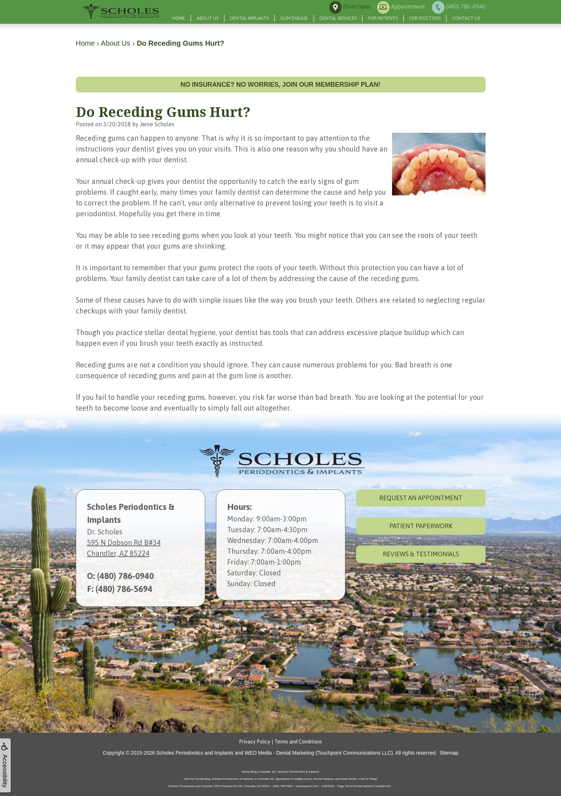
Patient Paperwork (420, 526)
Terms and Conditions (298, 742)
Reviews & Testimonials (421, 554)
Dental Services (338, 18)
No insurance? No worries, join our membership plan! (280, 84)
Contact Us (466, 18)
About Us (208, 18)
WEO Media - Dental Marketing (279, 753)
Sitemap (449, 753)
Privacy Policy (254, 742)
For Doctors (425, 18)
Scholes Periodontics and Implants (195, 753)
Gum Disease (294, 18)
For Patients (383, 18)
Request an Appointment (420, 498)
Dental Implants (249, 18)
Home (178, 18)
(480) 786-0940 (125, 576)
